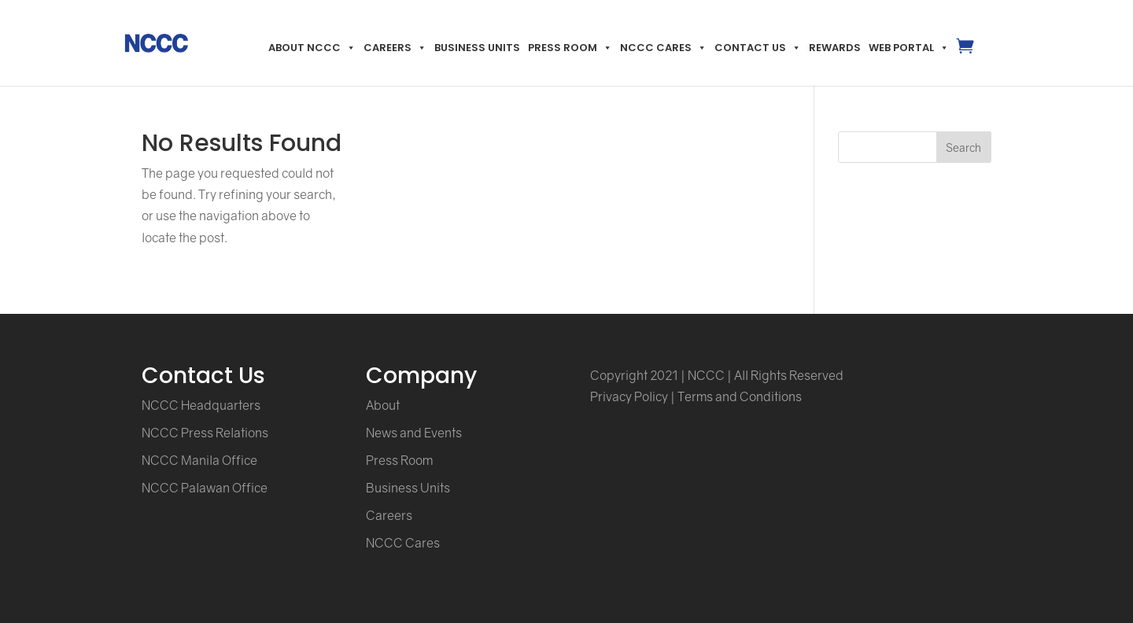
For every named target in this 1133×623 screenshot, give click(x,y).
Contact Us (757, 47)
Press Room (570, 47)
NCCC (706, 375)
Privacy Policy (629, 396)
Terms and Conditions (739, 396)
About (383, 405)
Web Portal (909, 47)
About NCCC (312, 47)
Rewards (835, 47)
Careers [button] (395, 47)
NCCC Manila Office (199, 460)
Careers (389, 515)
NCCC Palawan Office (205, 488)
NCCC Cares (663, 47)
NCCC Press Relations (205, 433)
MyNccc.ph (964, 59)
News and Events (414, 433)
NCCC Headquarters (201, 405)
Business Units (477, 47)
